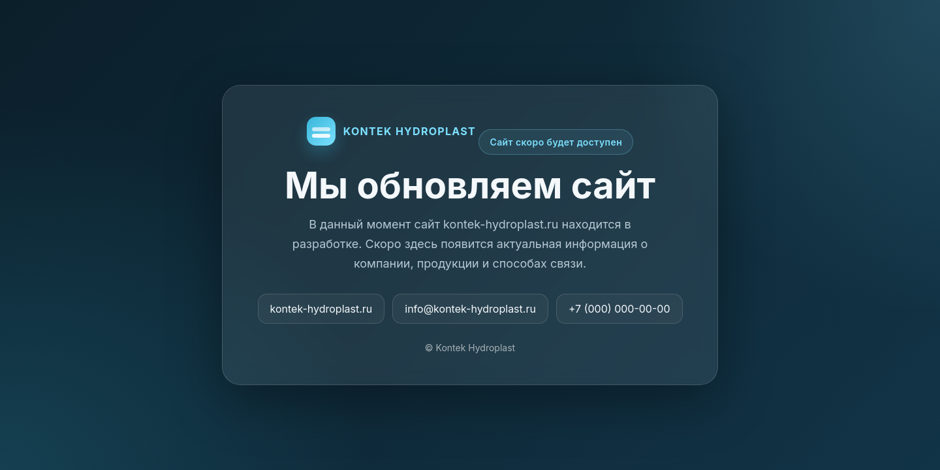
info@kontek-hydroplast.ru (470, 308)
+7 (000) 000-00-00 (619, 308)
